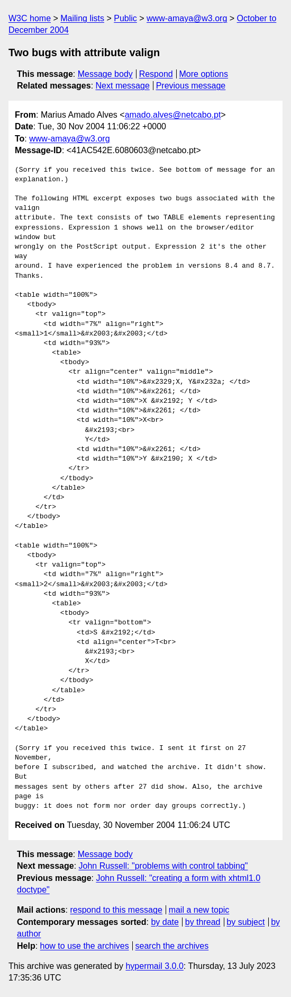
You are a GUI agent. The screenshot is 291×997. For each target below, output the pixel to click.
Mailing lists (82, 18)
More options (204, 73)
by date (164, 922)
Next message (123, 85)
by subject (245, 922)
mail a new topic (199, 909)
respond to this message (116, 909)
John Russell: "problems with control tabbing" (163, 865)
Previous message (191, 85)
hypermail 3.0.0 (154, 965)
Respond (156, 73)
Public (125, 18)
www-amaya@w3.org (187, 18)
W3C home (29, 18)
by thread (203, 922)
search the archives (172, 945)
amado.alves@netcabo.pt (173, 114)
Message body (105, 73)
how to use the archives (84, 945)
